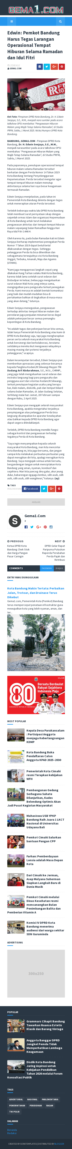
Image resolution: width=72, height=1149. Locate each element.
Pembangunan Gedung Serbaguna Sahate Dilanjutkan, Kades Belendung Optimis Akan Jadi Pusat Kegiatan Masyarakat (34, 797)
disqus (59, 568)
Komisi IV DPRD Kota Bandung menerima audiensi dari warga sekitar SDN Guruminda (45, 928)
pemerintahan (17, 1105)
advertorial (16, 1099)
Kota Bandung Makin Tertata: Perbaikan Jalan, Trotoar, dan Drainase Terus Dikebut (35, 592)
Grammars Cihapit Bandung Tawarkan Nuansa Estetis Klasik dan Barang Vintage (45, 1025)
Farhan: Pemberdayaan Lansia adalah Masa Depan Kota (44, 860)
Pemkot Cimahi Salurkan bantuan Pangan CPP (43, 839)
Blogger (59, 1143)
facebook (47, 568)
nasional (32, 1099)
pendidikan (36, 1105)
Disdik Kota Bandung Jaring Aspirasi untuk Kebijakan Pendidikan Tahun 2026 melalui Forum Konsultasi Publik (35, 1069)
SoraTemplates (28, 1143)
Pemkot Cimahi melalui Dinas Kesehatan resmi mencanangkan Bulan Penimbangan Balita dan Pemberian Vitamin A (34, 904)
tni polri (14, 1111)
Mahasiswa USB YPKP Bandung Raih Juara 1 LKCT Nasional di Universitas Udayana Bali (45, 821)
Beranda (12, 1130)
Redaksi (12, 1133)
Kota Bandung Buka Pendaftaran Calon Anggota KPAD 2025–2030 (43, 756)
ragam (49, 1105)
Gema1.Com (35, 515)
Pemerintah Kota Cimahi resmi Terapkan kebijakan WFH (44, 775)
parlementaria (14, 488)
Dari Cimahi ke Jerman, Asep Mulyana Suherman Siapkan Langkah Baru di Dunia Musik (43, 881)
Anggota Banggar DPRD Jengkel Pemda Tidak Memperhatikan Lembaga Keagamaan (44, 1046)
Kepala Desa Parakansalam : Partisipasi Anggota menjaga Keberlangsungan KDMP (45, 736)
